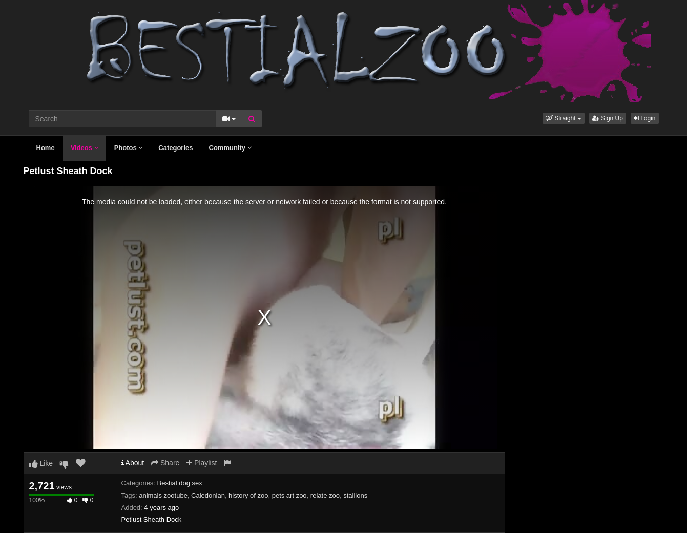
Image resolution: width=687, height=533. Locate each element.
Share (165, 463)
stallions (355, 495)
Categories (175, 148)
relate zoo (325, 495)
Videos (84, 148)
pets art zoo (289, 495)
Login (645, 118)
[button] (564, 118)
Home (45, 148)
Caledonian (208, 495)
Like (41, 463)
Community (230, 148)
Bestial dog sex (179, 483)
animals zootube (163, 495)
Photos (128, 148)
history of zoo (248, 495)
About (132, 463)
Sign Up (607, 118)
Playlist (201, 463)
